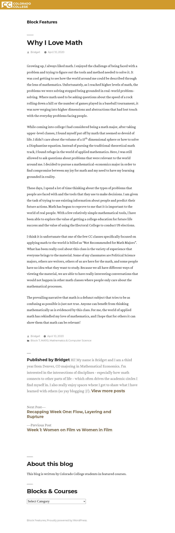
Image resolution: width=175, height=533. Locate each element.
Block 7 (35, 340)
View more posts (108, 391)
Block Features (42, 22)
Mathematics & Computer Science (70, 340)
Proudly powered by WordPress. (67, 520)
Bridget (35, 52)
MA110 (45, 340)
